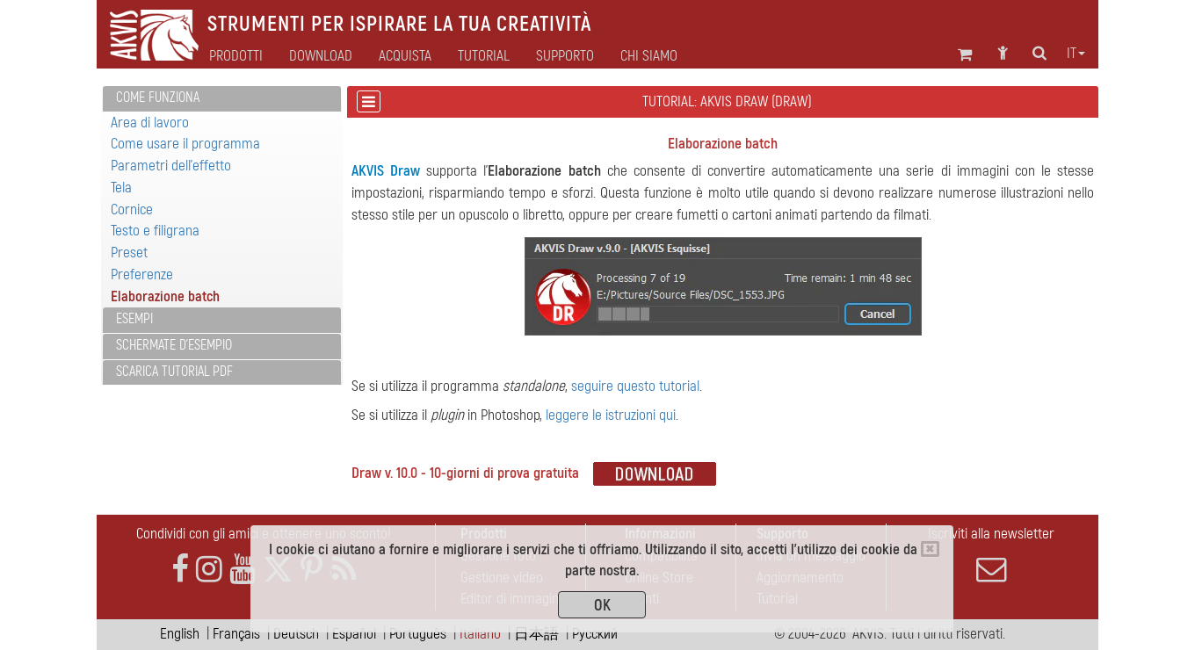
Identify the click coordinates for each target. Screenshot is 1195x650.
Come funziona (157, 97)
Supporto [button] (565, 56)
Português (417, 634)
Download (320, 56)
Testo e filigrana (155, 230)
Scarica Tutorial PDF (174, 371)
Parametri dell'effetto (171, 165)
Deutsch (296, 634)
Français (236, 634)
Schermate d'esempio (174, 345)
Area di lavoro (150, 122)
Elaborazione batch (165, 296)
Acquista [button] (405, 56)
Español (354, 634)
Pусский (595, 634)
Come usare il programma (185, 143)
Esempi (134, 319)
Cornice (132, 209)
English (179, 634)
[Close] (930, 549)
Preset (129, 252)
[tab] (222, 99)
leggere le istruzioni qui (611, 415)
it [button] (1076, 53)
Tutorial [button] (484, 56)
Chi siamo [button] (648, 56)
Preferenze (142, 274)
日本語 (536, 634)
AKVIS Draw (385, 171)
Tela (121, 187)
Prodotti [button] (236, 56)
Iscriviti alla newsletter (991, 554)
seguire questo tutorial (635, 386)
